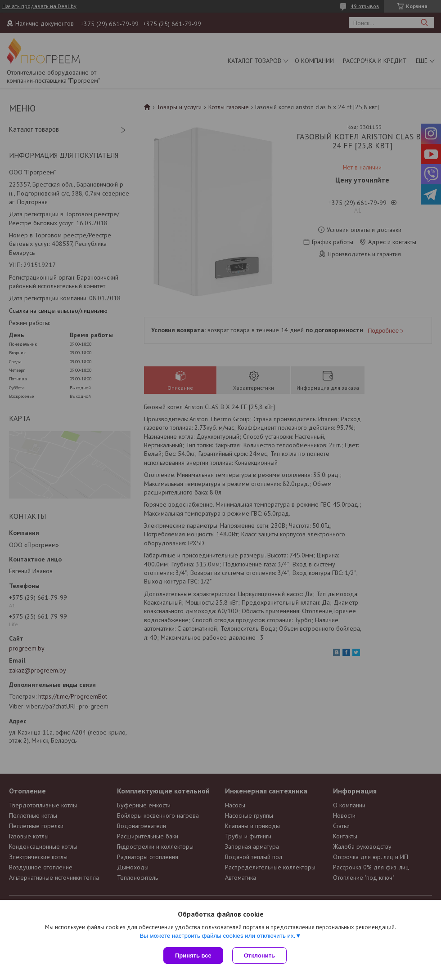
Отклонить (259, 955)
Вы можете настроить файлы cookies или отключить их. (217, 935)
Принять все (193, 955)
